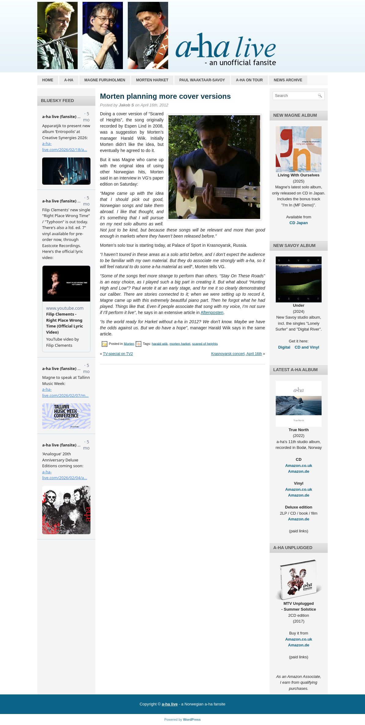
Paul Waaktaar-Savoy (202, 80)
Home (47, 80)
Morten (129, 343)
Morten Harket (152, 80)
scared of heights (205, 343)
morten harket (180, 343)
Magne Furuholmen (104, 80)
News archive (288, 80)
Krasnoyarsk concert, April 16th (236, 354)
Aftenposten (212, 312)
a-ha (68, 80)
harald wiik (160, 343)
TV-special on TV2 (118, 354)
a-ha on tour (249, 80)
